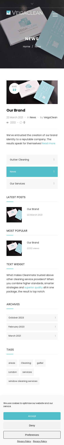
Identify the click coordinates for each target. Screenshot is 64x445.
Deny (32, 425)
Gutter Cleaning (32, 160)
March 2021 (32, 336)
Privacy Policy (24, 441)
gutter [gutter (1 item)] (40, 363)
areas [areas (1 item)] (12, 363)
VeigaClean (50, 117)
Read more (48, 143)
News (33, 117)
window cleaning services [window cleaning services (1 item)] (23, 381)
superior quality (33, 287)
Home (26, 46)
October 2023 (32, 317)
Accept (32, 416)
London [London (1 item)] (13, 372)
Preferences (32, 434)
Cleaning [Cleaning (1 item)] (26, 363)
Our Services (32, 184)
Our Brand (15, 110)
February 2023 (32, 326)
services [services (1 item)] (27, 372)
